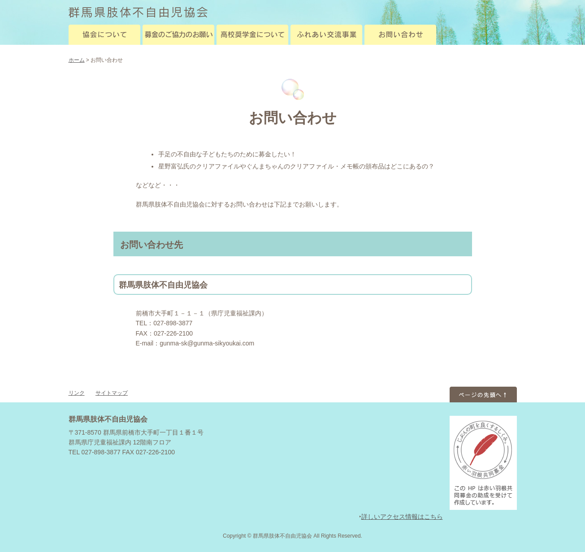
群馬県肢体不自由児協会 (138, 12)
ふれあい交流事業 (326, 35)
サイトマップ (111, 393)
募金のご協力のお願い (178, 35)
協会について (104, 35)
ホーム (77, 60)
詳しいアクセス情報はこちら (402, 516)
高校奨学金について (252, 35)
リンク (77, 393)
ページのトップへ (483, 393)
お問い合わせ (400, 35)
